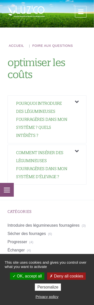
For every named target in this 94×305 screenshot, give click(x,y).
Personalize (47, 287)
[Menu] (7, 190)
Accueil (16, 46)
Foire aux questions (52, 46)
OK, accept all (27, 276)
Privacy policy (47, 296)
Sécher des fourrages (27, 233)
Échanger (16, 250)
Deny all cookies (66, 276)
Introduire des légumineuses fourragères (43, 225)
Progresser (17, 242)
